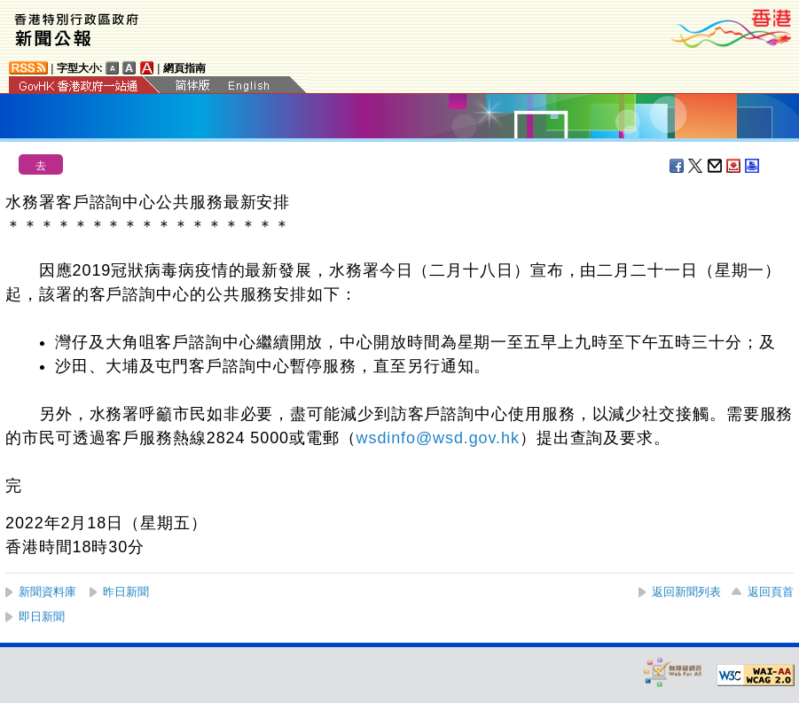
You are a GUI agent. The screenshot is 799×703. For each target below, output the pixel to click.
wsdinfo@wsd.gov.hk (438, 438)
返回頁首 (771, 591)
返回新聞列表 (686, 591)
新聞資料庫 (47, 591)
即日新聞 (42, 616)
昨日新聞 (126, 591)
